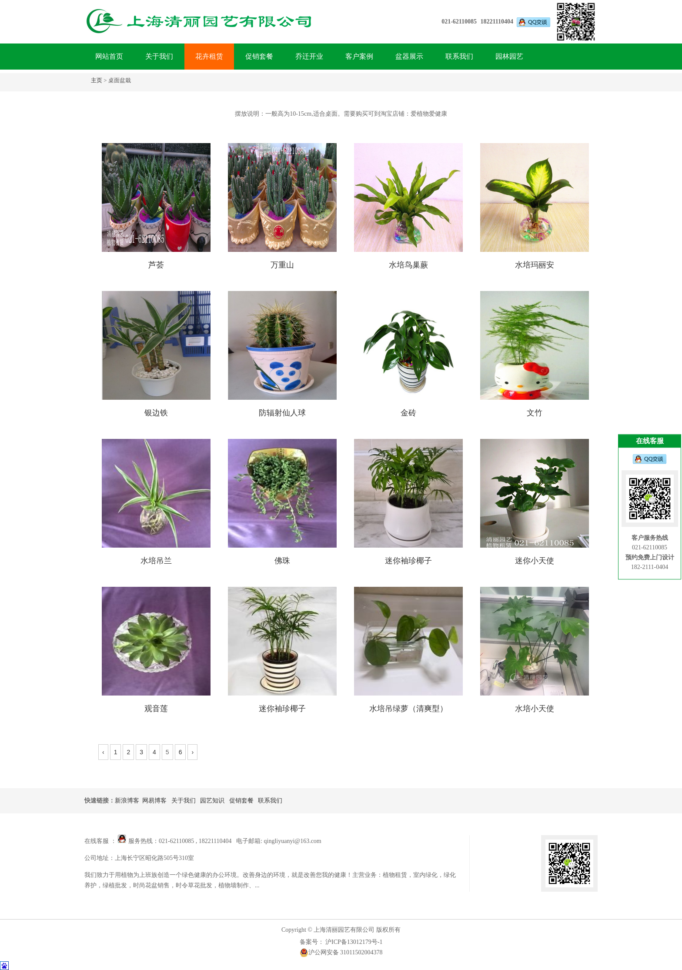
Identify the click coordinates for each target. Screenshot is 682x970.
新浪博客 (127, 800)
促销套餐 (259, 56)
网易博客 (154, 800)
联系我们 (459, 56)
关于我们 (159, 56)
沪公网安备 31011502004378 (341, 952)
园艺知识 (212, 800)
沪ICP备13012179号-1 (353, 942)
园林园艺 (509, 56)
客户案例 (359, 56)
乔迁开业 (309, 56)
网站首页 (109, 56)
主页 (96, 80)
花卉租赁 (209, 56)
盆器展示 (409, 56)
